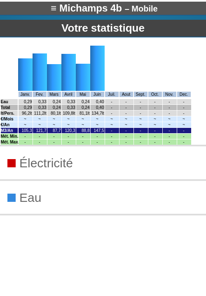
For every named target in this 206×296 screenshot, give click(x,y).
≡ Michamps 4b (104, 8)
